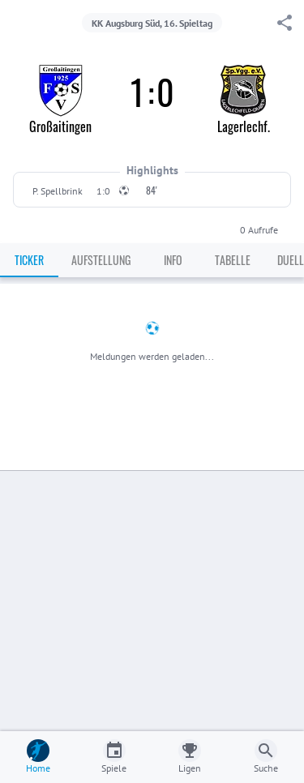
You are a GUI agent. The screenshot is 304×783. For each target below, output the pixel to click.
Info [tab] (173, 259)
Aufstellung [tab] (101, 259)
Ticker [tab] (29, 259)
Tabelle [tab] (232, 259)
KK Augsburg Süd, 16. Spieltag (152, 23)
